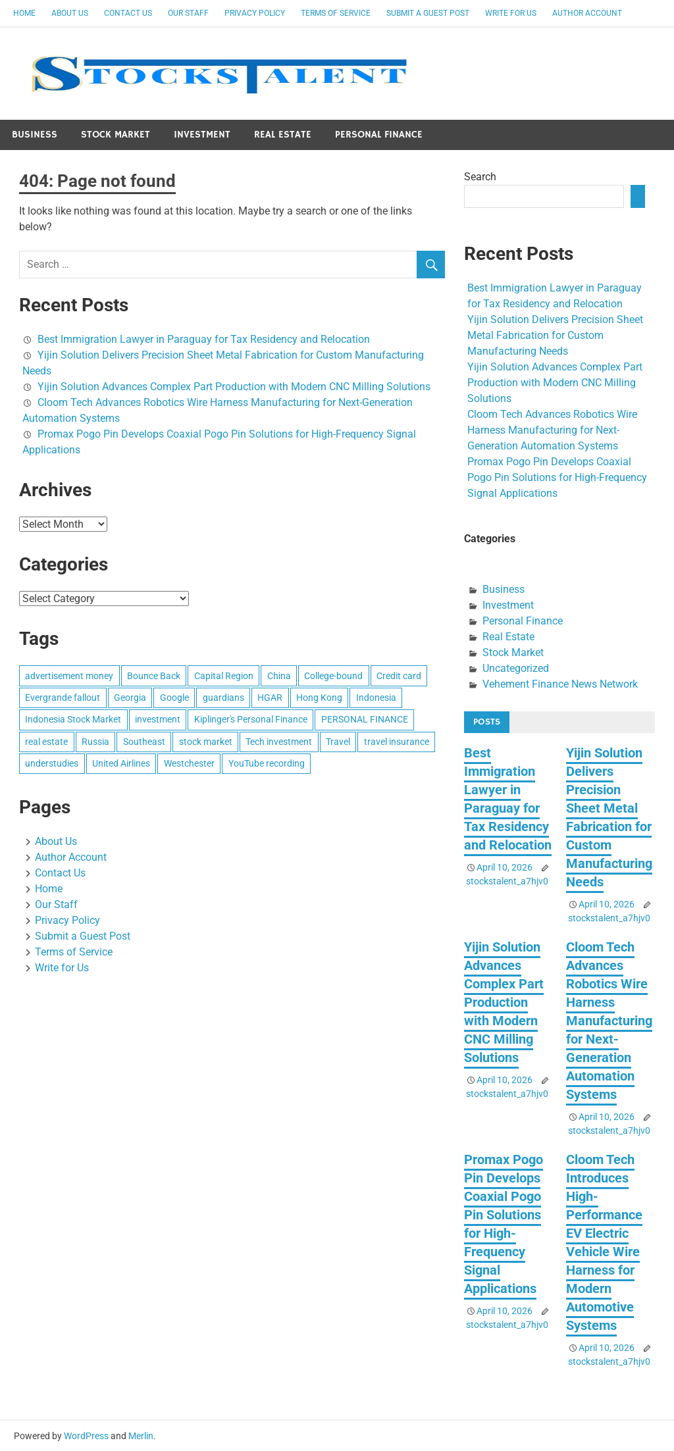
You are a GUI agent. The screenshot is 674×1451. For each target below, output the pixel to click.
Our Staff (188, 13)
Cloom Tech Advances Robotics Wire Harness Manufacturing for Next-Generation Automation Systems (552, 430)
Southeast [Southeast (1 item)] (144, 741)
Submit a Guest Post (427, 13)
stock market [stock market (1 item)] (205, 741)
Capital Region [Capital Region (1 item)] (223, 676)
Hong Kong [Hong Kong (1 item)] (319, 697)
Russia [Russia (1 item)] (95, 741)
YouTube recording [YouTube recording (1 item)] (266, 763)
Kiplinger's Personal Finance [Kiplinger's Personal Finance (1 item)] (250, 719)
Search (480, 176)
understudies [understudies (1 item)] (51, 763)
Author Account (587, 13)
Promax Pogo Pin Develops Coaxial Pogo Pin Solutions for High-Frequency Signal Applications (557, 477)
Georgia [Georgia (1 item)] (130, 697)
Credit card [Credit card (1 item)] (398, 676)
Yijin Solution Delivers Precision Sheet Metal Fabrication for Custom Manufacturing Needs (555, 335)
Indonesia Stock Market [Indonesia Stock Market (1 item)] (73, 719)
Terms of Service (336, 13)
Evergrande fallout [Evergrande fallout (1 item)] (62, 697)
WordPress (86, 1436)
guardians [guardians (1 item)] (223, 697)
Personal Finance (379, 134)
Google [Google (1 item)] (174, 697)
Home (24, 13)
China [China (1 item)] (279, 676)
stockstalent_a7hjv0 (507, 881)
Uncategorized (515, 668)
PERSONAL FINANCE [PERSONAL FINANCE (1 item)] (364, 719)
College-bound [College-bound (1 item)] (333, 676)
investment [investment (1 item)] (157, 719)
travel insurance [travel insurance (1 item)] (396, 741)
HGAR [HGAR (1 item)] (269, 697)
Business (34, 134)
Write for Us (510, 13)
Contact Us (128, 13)
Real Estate (282, 134)
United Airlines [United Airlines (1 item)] (121, 763)
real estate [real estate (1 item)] (46, 741)
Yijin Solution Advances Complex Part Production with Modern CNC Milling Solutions (234, 386)
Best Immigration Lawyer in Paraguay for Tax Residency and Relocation (204, 339)
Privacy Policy (254, 13)
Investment (202, 134)
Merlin (140, 1436)
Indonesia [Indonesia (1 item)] (376, 697)
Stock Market (115, 134)
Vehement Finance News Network (560, 684)
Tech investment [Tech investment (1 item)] (279, 741)
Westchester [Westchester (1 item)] (189, 763)
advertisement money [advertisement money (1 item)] (69, 676)
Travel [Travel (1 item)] (338, 741)
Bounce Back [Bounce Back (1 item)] (153, 676)
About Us (69, 13)
